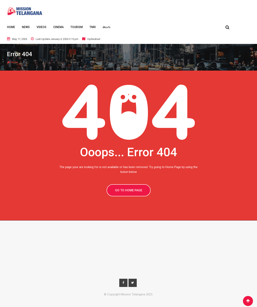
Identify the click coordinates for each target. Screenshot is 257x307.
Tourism (76, 27)
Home (11, 27)
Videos (41, 27)
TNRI (93, 27)
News (26, 27)
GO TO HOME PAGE (128, 190)
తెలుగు (106, 27)
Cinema (58, 27)
